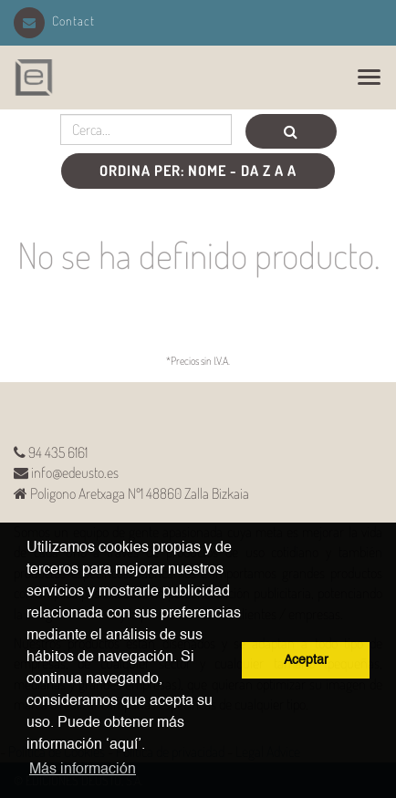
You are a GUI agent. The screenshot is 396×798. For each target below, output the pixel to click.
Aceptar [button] (306, 660)
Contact (54, 20)
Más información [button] (82, 769)
